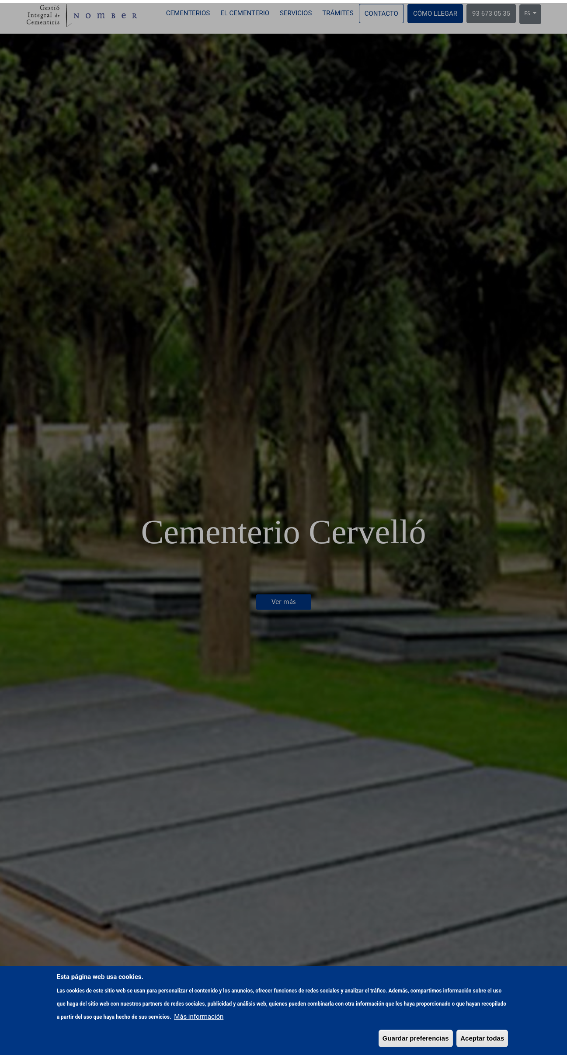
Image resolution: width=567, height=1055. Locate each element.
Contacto (381, 13)
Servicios (296, 13)
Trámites (337, 13)
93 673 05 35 (491, 13)
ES (528, 13)
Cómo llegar (435, 13)
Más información (198, 1040)
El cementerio (244, 13)
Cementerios (188, 13)
